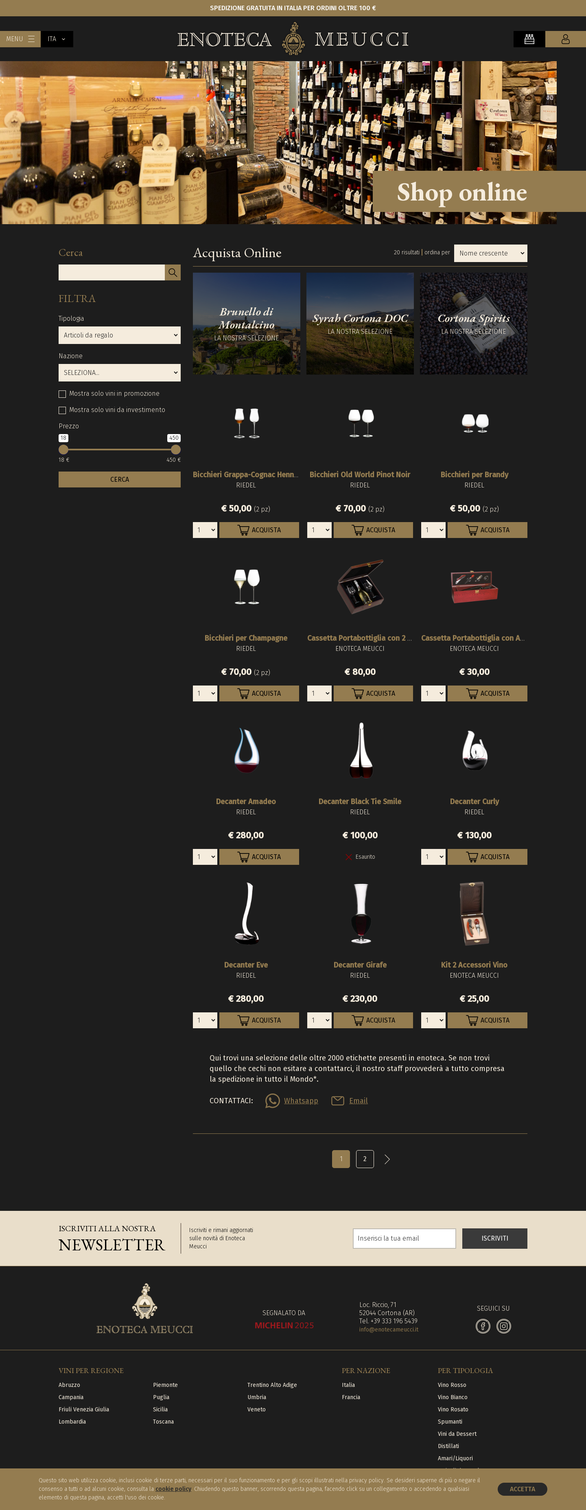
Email (358, 1100)
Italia (348, 1385)
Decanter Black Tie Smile (360, 801)
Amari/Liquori (455, 1458)
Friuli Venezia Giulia (84, 1409)
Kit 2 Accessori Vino (474, 965)
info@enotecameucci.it (388, 1329)
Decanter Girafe (360, 965)
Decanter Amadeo (246, 801)
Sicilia (160, 1409)
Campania (71, 1397)
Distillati (448, 1446)
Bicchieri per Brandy (474, 474)
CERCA (119, 479)
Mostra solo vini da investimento (117, 410)
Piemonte (165, 1385)
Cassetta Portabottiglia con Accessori (484, 638)
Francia (351, 1397)
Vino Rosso (452, 1385)
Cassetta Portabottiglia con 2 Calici (366, 638)
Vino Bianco (453, 1397)
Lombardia (72, 1421)
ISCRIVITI (494, 1238)
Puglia (161, 1397)
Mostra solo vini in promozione (114, 393)
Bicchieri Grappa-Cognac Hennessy (251, 474)
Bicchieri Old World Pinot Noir (360, 474)
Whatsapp (301, 1100)
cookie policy (173, 1489)
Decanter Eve (246, 965)
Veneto (256, 1409)
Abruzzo (69, 1385)
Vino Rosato (453, 1409)
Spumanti (450, 1421)
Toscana (163, 1421)
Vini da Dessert (457, 1434)
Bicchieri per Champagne (246, 638)
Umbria (256, 1397)
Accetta (522, 1489)
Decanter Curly (474, 801)
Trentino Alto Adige (272, 1385)
